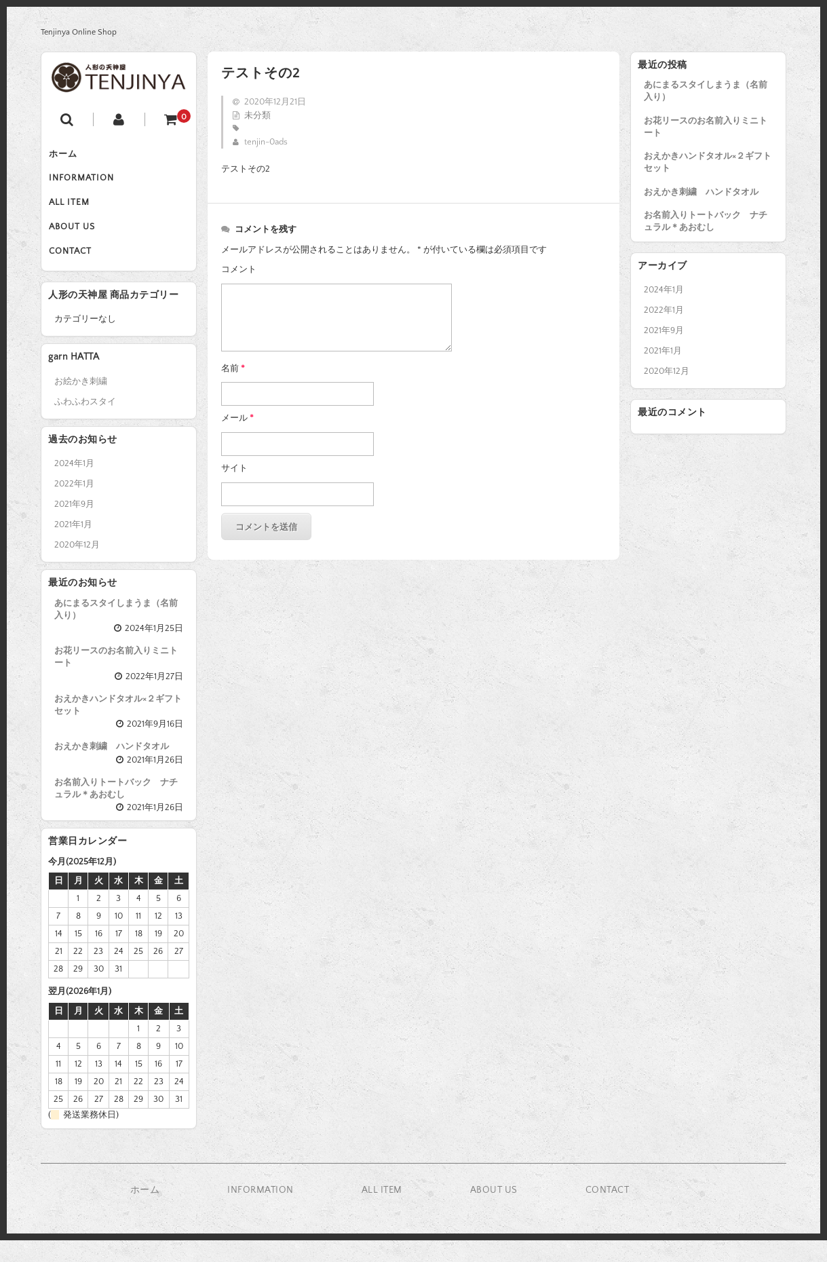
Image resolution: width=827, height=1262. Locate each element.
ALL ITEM (75, 213)
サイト (234, 468)
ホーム (69, 156)
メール (237, 418)
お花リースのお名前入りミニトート (705, 127)
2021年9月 (664, 330)
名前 (233, 368)
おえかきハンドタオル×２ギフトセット (707, 162)
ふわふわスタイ (85, 422)
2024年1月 (664, 289)
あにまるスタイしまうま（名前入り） (705, 91)
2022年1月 (664, 310)
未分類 (257, 115)
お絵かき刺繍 (80, 402)
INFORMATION (87, 184)
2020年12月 (666, 371)
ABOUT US (78, 241)
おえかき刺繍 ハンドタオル (701, 192)
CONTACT (76, 270)
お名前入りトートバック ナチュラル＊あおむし (705, 221)
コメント (238, 269)
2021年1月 (663, 351)
